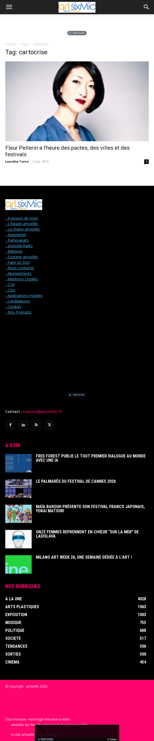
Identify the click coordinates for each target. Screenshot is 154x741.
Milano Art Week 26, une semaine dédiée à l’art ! (84, 557)
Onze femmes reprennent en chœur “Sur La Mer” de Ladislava (87, 534)
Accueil (10, 44)
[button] (9, 7)
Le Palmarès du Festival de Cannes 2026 (76, 481)
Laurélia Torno (16, 161)
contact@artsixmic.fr (42, 411)
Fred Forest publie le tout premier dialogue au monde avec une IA (91, 458)
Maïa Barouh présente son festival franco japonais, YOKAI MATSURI (90, 508)
